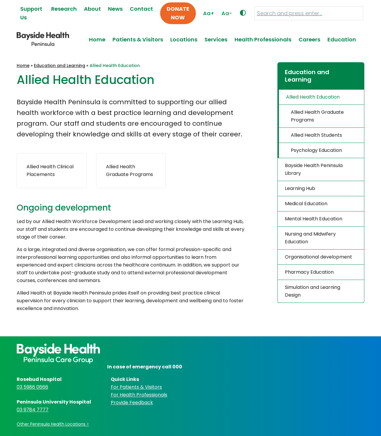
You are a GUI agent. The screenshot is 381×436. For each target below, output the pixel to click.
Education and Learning (59, 65)
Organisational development (318, 256)
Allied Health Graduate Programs (317, 116)
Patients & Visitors (138, 39)
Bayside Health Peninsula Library (314, 169)
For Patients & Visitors (136, 387)
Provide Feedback (132, 402)
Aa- (226, 13)
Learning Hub (300, 188)
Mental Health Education (313, 218)
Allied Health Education (313, 97)
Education (341, 39)
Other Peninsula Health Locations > (53, 424)
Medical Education (306, 203)
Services (215, 39)
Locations (183, 39)
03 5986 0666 (32, 387)
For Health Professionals (139, 394)
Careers (309, 39)
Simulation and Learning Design (312, 291)
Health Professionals (263, 39)
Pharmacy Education (309, 272)
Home (97, 39)
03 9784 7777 (33, 409)
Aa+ (208, 13)
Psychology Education (316, 150)
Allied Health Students (316, 135)
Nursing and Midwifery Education (310, 238)
